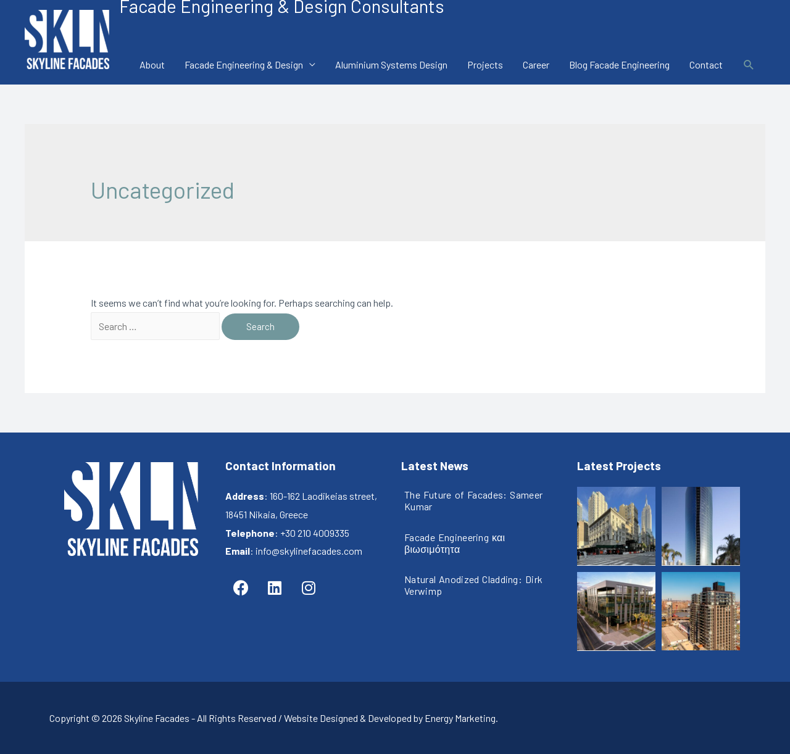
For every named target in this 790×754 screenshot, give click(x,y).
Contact (706, 64)
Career (536, 64)
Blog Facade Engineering (619, 64)
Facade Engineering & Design (244, 64)
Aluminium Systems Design (391, 64)
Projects (485, 64)
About (152, 64)
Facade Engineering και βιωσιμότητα (454, 543)
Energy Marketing (460, 718)
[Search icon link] (748, 65)
